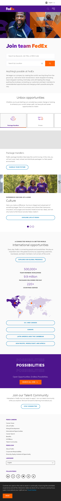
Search (50, 63)
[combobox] (30, 56)
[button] (42, 63)
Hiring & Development (13, 428)
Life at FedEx (10, 426)
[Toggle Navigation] (53, 9)
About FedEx (10, 449)
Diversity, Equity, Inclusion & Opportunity (18, 454)
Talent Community (11, 442)
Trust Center (31, 490)
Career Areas (10, 423)
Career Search (47, 9)
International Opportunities (14, 431)
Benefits (8, 436)
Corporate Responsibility (13, 451)
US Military (9, 439)
